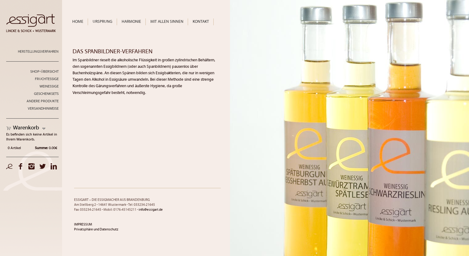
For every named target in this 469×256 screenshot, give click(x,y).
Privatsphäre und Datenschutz (96, 229)
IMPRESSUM (83, 224)
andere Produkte (43, 101)
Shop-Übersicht (44, 72)
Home (77, 22)
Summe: (41, 148)
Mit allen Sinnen (166, 22)
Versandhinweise (43, 109)
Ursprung (102, 22)
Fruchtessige (47, 79)
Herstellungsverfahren (38, 52)
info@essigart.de (151, 210)
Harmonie (131, 22)
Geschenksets (46, 94)
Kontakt (201, 22)
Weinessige (49, 86)
